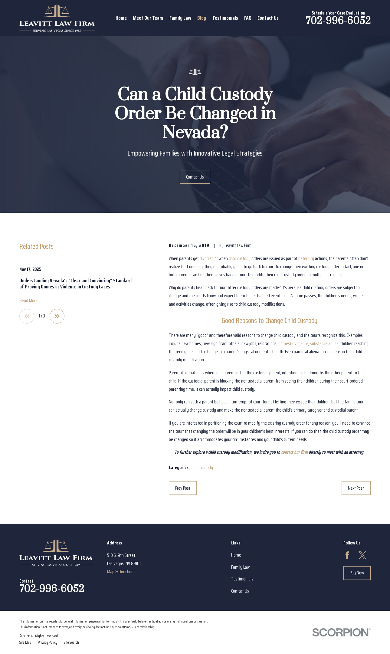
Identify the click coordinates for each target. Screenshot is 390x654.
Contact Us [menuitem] (268, 18)
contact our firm (294, 452)
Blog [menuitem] (201, 18)
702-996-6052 (338, 21)
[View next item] (57, 316)
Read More (28, 300)
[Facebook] (347, 555)
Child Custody (202, 467)
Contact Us (195, 177)
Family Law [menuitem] (180, 18)
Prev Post (182, 488)
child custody (240, 258)
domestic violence (293, 343)
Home (236, 555)
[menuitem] (25, 642)
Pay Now (357, 573)
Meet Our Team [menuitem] (148, 18)
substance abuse (324, 343)
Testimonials (242, 579)
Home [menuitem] (121, 18)
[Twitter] (362, 555)
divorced (207, 258)
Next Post (356, 488)
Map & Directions (121, 571)
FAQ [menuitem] (247, 18)
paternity (306, 258)
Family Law (240, 567)
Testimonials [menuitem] (225, 18)
